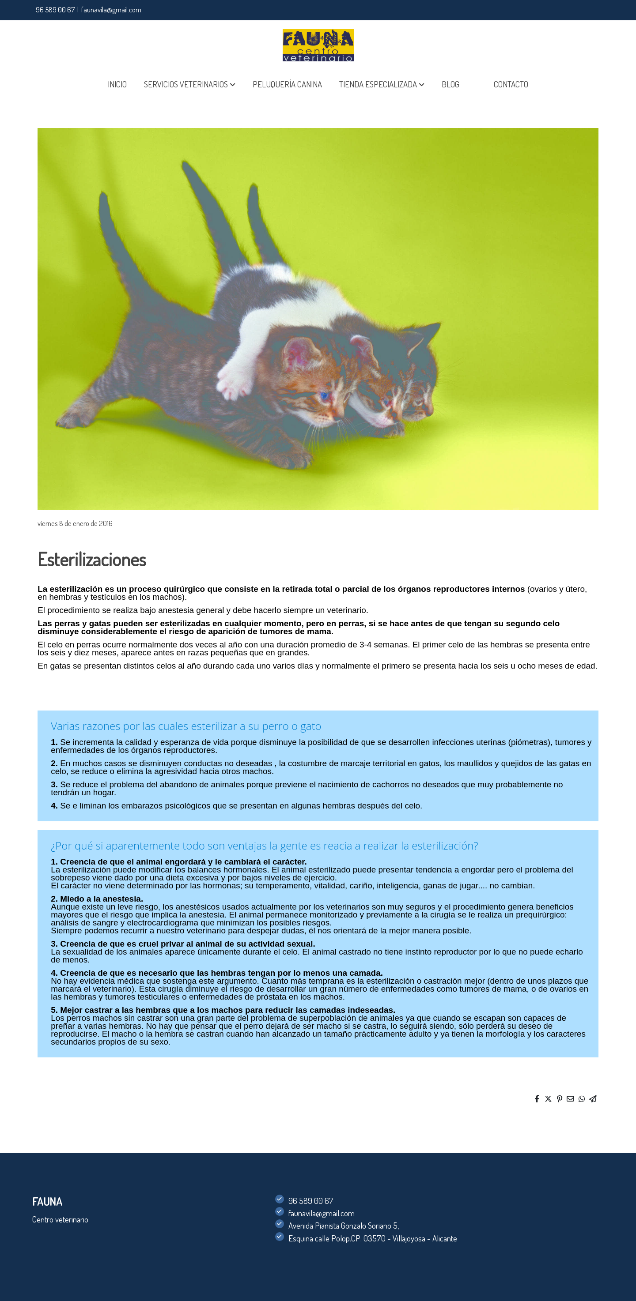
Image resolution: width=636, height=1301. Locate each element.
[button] (190, 84)
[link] (318, 45)
